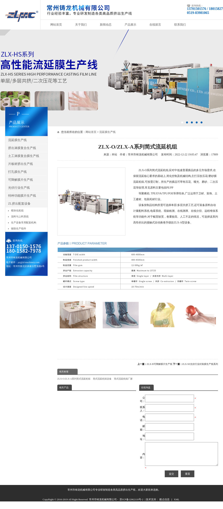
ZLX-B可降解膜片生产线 (159, 364)
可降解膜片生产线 (20, 179)
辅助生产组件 (18, 228)
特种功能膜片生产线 (22, 195)
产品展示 (130, 24)
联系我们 (180, 24)
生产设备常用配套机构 (23, 222)
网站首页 (56, 24)
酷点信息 (165, 504)
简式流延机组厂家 (123, 378)
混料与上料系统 (20, 216)
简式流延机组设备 (102, 378)
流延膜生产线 (107, 132)
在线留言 (155, 24)
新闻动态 (106, 24)
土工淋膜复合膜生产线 (23, 156)
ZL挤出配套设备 (19, 203)
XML (176, 504)
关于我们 (81, 24)
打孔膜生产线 (17, 171)
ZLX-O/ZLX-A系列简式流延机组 (73, 378)
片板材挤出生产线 (20, 163)
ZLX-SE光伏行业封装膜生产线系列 (200, 364)
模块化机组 (17, 210)
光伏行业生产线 (19, 187)
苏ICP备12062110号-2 (131, 504)
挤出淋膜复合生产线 (22, 148)
